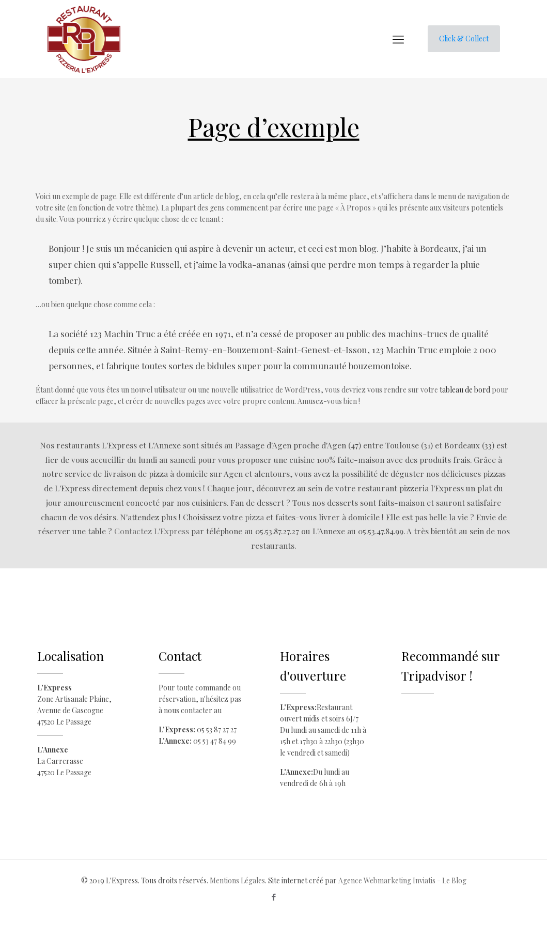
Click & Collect (464, 38)
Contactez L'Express (151, 530)
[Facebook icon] (273, 897)
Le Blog (454, 880)
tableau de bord (465, 390)
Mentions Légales (237, 880)
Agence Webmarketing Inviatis (386, 880)
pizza (254, 516)
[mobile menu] (398, 39)
